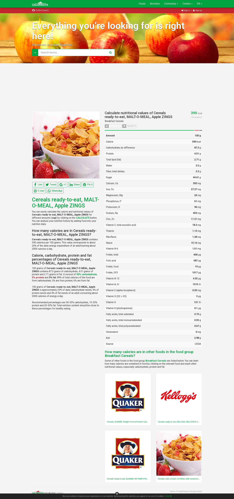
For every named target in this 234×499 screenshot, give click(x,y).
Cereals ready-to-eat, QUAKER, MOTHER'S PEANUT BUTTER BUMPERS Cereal (141, 479)
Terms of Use (176, 491)
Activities (155, 3)
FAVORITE (129, 126)
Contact (188, 3)
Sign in (185, 10)
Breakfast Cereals (114, 121)
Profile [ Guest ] (40, 10)
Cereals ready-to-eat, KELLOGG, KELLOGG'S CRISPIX (181, 422)
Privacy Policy (188, 491)
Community (171, 3)
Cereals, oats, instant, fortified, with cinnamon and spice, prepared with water (192, 479)
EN (199, 3)
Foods (142, 3)
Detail (168, 496)
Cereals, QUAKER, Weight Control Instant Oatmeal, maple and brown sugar (140, 422)
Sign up (197, 10)
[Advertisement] (117, 87)
